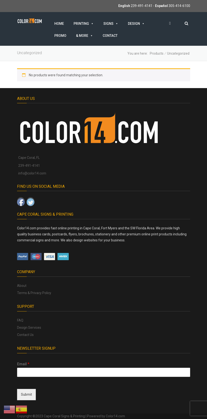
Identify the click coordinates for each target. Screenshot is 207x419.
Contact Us (25, 335)
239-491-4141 (141, 6)
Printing (84, 23)
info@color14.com (32, 173)
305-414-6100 (179, 6)
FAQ (20, 320)
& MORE (84, 35)
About (21, 286)
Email (23, 364)
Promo (60, 36)
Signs (110, 23)
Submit (26, 394)
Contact (110, 36)
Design (136, 23)
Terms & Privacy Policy (34, 293)
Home (59, 24)
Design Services (29, 327)
